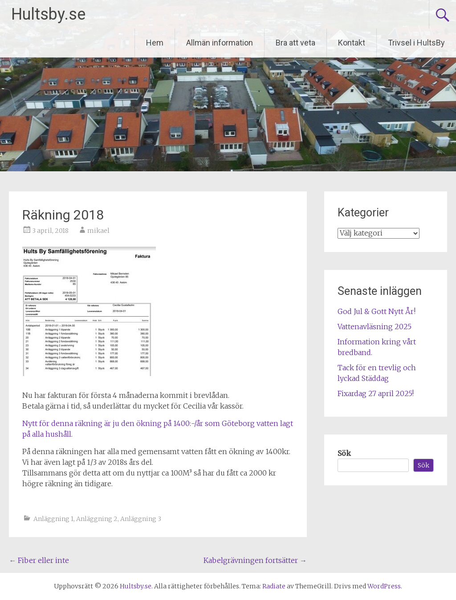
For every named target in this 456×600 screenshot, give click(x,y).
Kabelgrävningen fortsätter (255, 560)
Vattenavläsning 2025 (374, 326)
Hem (154, 42)
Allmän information (219, 42)
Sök (344, 453)
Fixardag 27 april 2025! (376, 393)
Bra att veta (295, 42)
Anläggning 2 (97, 519)
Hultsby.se (48, 14)
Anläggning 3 (140, 519)
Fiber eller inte (39, 560)
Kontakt (351, 42)
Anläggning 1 (53, 519)
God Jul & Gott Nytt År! (376, 311)
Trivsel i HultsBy (416, 42)
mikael (98, 231)
